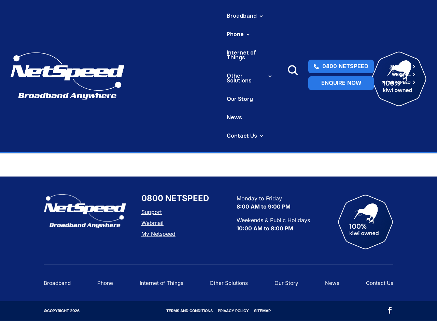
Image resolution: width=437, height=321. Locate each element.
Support (400, 16)
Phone (132, 16)
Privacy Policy (233, 310)
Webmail (401, 23)
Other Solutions (236, 16)
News (120, 35)
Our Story (90, 35)
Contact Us (153, 35)
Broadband (92, 16)
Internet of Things (181, 16)
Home (50, 61)
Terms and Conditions (189, 310)
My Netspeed (396, 31)
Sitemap (262, 310)
